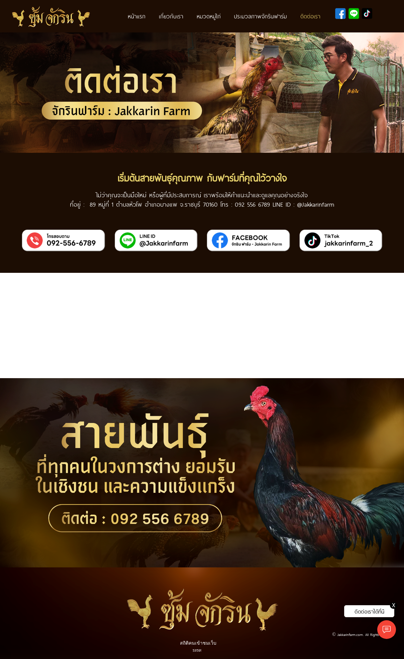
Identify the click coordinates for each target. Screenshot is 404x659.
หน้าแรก (136, 16)
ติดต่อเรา (310, 16)
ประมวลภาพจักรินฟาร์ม (260, 16)
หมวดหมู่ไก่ (209, 16)
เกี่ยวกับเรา (171, 16)
